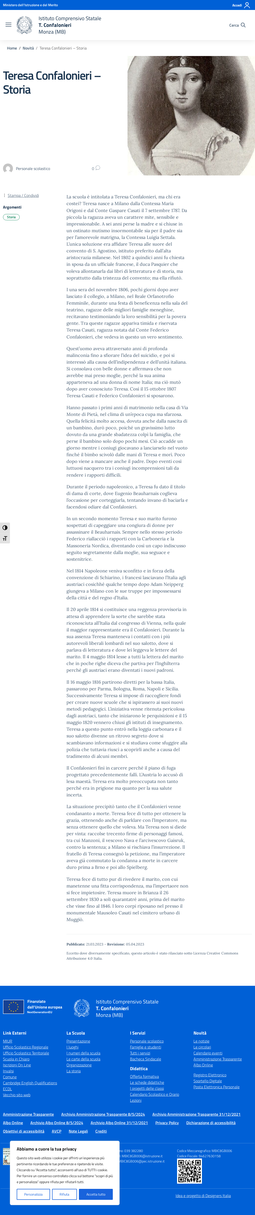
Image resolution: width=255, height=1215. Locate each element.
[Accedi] (241, 5)
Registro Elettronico (209, 1075)
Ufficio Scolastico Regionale (25, 1047)
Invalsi (8, 1071)
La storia (73, 1071)
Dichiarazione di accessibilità (211, 1123)
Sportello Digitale (207, 1081)
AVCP (56, 1131)
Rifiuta (64, 1194)
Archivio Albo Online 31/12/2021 (119, 1123)
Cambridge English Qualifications (30, 1083)
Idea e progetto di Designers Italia (203, 1196)
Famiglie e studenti (145, 1047)
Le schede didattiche (147, 1082)
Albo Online (203, 1065)
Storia (11, 217)
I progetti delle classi (147, 1088)
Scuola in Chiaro (16, 1059)
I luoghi (72, 1047)
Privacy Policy (167, 1123)
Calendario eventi (207, 1053)
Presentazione (78, 1041)
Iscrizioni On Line (17, 1065)
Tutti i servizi (140, 1053)
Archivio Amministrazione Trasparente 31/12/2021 (196, 1114)
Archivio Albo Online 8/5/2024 (56, 1123)
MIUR (7, 1041)
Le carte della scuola (83, 1059)
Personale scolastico (147, 1041)
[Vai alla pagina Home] (12, 48)
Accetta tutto (95, 1194)
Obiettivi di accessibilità (23, 1131)
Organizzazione (79, 1065)
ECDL (7, 1089)
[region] (65, 1173)
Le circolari (202, 1047)
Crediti (101, 1131)
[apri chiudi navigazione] (8, 25)
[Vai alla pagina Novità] (28, 48)
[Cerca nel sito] (237, 25)
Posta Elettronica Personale (216, 1087)
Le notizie (201, 1041)
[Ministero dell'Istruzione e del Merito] (30, 4)
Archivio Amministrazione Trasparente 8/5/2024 (103, 1114)
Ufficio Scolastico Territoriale (26, 1053)
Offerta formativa (144, 1076)
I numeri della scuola (83, 1053)
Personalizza (33, 1194)
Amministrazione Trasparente (217, 1059)
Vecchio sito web (16, 1095)
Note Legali (78, 1131)
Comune (10, 1077)
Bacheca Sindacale (145, 1059)
